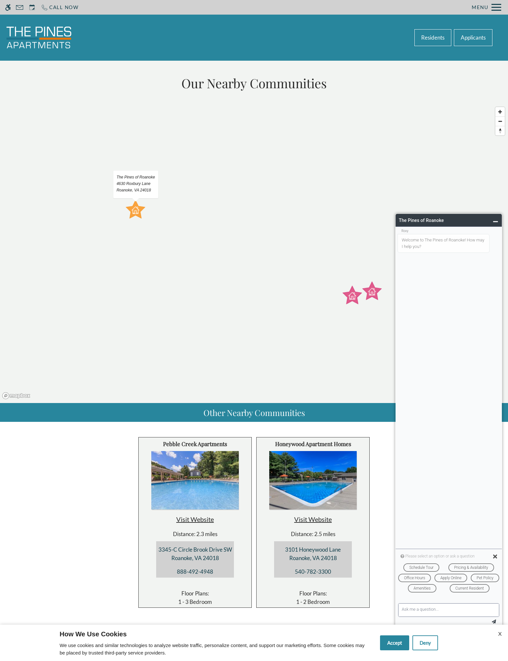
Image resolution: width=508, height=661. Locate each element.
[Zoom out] (500, 121)
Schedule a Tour (208, 37)
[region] (254, 252)
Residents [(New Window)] (432, 37)
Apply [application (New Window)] (249, 37)
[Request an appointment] (32, 7)
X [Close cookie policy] (500, 633)
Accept (394, 643)
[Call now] (60, 7)
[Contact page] (20, 7)
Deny (425, 643)
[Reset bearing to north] (500, 130)
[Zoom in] (500, 111)
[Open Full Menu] (486, 7)
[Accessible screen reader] (8, 7)
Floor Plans (284, 37)
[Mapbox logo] (16, 395)
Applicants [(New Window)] (473, 37)
